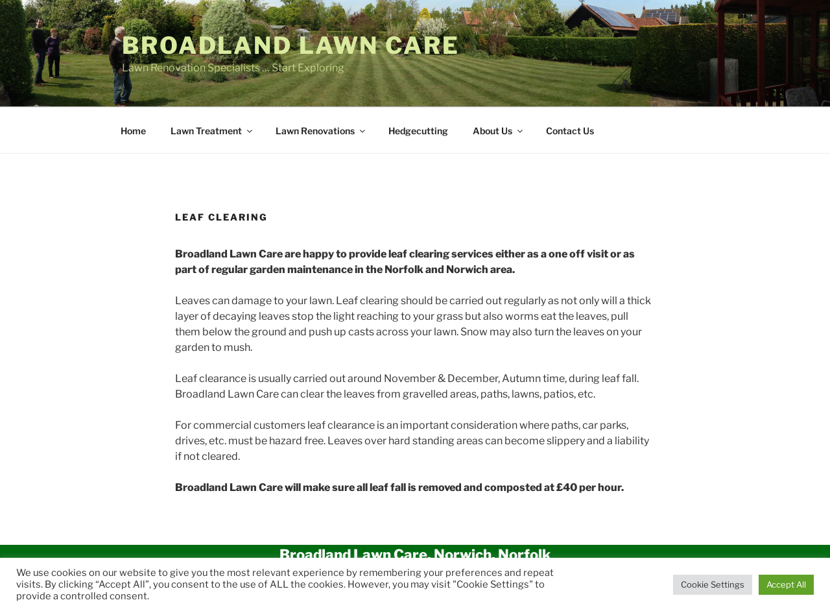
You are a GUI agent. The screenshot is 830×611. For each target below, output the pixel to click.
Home (133, 130)
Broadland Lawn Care (291, 45)
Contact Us (570, 130)
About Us (499, 130)
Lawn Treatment (212, 130)
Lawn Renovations (321, 130)
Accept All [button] (786, 584)
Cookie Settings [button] (712, 584)
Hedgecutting (418, 130)
